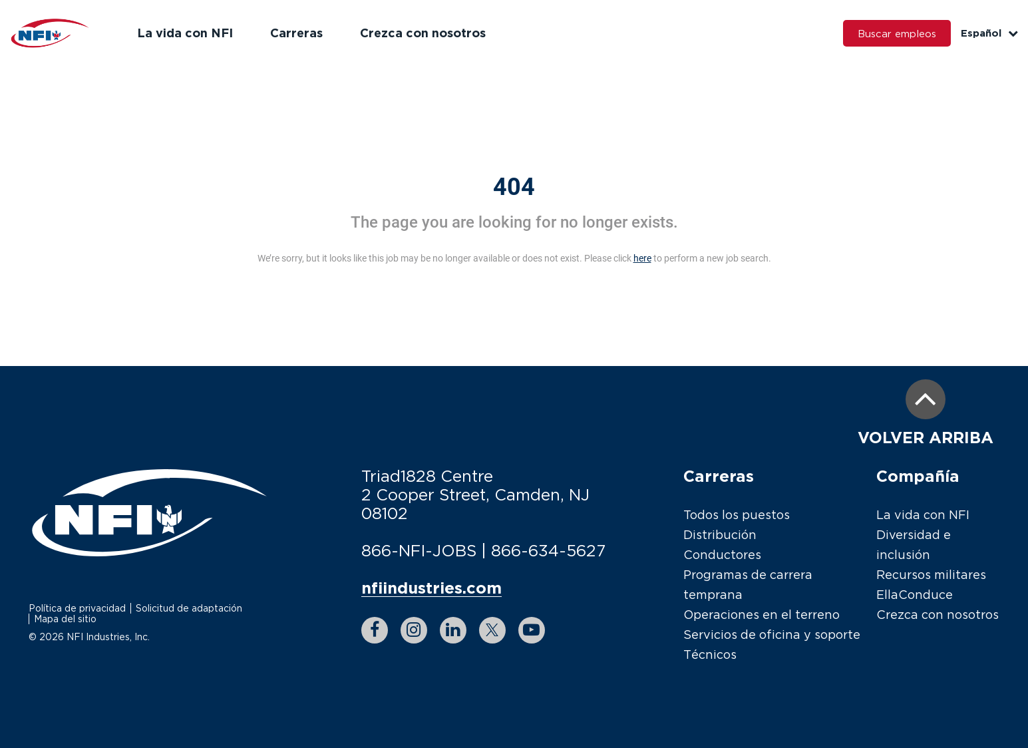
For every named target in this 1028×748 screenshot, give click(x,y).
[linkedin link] (453, 630)
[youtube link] (531, 630)
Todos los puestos (736, 514)
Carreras (296, 32)
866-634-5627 (548, 550)
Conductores (722, 554)
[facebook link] (374, 630)
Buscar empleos (897, 33)
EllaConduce (914, 594)
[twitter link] (492, 630)
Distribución (720, 534)
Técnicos (710, 654)
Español (989, 33)
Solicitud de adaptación (189, 608)
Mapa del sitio (65, 619)
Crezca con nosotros (423, 32)
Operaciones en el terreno (761, 614)
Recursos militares (931, 574)
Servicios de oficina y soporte (771, 634)
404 (514, 187)
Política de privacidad (77, 608)
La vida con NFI (185, 32)
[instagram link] (414, 630)
